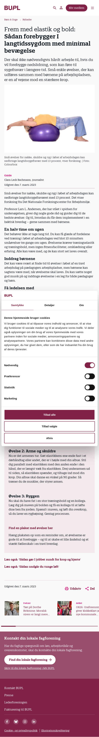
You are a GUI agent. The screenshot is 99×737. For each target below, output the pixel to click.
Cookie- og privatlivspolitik (20, 730)
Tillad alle (49, 414)
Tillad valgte (49, 426)
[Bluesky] (16, 721)
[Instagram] (25, 721)
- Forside (12, 8)
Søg (55, 8)
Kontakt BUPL (13, 688)
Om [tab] (81, 305)
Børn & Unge (11, 19)
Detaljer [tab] (49, 305)
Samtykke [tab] (17, 305)
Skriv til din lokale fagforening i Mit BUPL (29, 668)
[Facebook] (7, 721)
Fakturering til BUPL (18, 709)
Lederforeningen (15, 702)
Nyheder (27, 19)
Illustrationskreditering (55, 730)
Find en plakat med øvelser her (31, 528)
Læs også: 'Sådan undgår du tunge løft (31, 566)
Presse (8, 695)
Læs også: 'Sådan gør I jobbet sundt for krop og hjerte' (42, 559)
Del (90, 588)
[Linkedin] (34, 721)
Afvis (49, 437)
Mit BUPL (61, 7)
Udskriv (73, 588)
